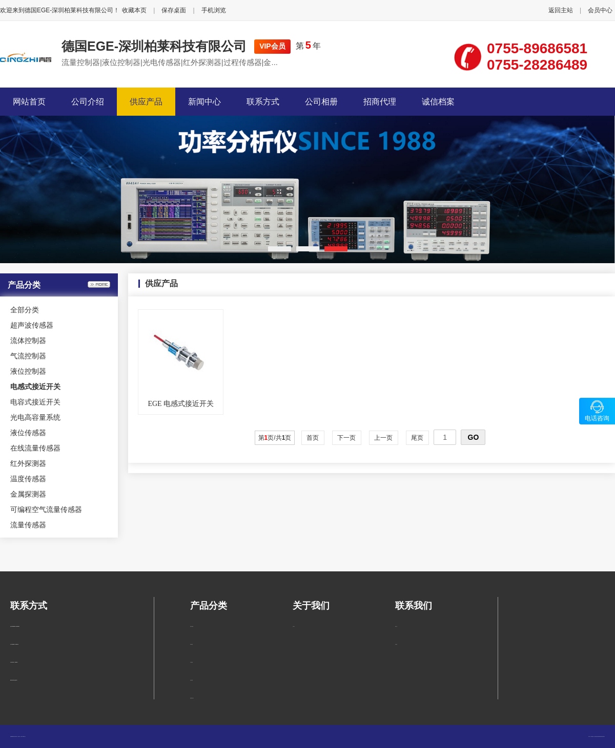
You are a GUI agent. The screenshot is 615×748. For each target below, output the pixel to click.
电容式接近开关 (35, 402)
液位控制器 (28, 371)
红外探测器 (28, 463)
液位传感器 (28, 433)
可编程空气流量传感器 (46, 509)
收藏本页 (134, 10)
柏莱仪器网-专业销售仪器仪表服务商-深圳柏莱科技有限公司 (598, 736)
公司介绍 (87, 101)
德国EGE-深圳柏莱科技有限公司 (154, 46)
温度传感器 (28, 479)
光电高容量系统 (35, 417)
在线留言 (396, 644)
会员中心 (600, 10)
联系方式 (263, 101)
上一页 (384, 437)
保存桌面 (173, 10)
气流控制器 (28, 356)
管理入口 (25, 736)
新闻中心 (204, 101)
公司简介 (294, 626)
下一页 (347, 437)
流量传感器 (28, 525)
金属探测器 (28, 494)
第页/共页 (275, 437)
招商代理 (379, 101)
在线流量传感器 (35, 448)
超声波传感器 (31, 325)
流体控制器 (28, 340)
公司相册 (321, 101)
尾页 (417, 437)
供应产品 (146, 101)
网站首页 (29, 101)
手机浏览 (213, 10)
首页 (313, 437)
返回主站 (560, 10)
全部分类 (24, 310)
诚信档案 (438, 101)
